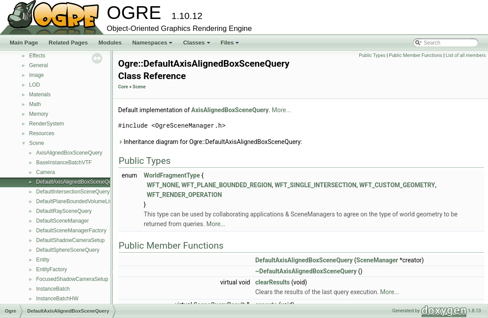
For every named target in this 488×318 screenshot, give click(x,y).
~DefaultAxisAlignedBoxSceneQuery (306, 271)
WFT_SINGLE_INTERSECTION (316, 185)
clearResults (272, 282)
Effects (37, 56)
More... (281, 110)
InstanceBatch (53, 289)
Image (36, 75)
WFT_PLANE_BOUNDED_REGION (227, 185)
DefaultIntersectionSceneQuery (73, 192)
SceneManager (377, 260)
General (38, 65)
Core (123, 87)
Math (35, 104)
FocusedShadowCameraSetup (72, 279)
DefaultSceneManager (62, 221)
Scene (36, 143)
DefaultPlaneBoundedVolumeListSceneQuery (89, 201)
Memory (38, 114)
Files (231, 45)
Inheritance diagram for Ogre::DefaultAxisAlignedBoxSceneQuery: (210, 141)
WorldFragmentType (172, 175)
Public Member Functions (415, 55)
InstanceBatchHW (57, 298)
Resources (41, 133)
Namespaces (153, 45)
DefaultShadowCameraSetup (70, 240)
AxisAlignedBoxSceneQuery (69, 153)
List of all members (466, 55)
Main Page (24, 42)
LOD (34, 85)
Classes (197, 45)
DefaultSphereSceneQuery (67, 250)
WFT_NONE (163, 185)
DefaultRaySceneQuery (64, 211)
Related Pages (68, 42)
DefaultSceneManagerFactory (71, 230)
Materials (40, 94)
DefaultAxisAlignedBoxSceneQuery (77, 182)
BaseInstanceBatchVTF (64, 162)
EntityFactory (51, 269)
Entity (42, 260)
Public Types (372, 55)
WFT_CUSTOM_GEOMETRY (397, 185)
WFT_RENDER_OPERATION (184, 194)
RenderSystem (46, 124)
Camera (45, 172)
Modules (110, 42)
